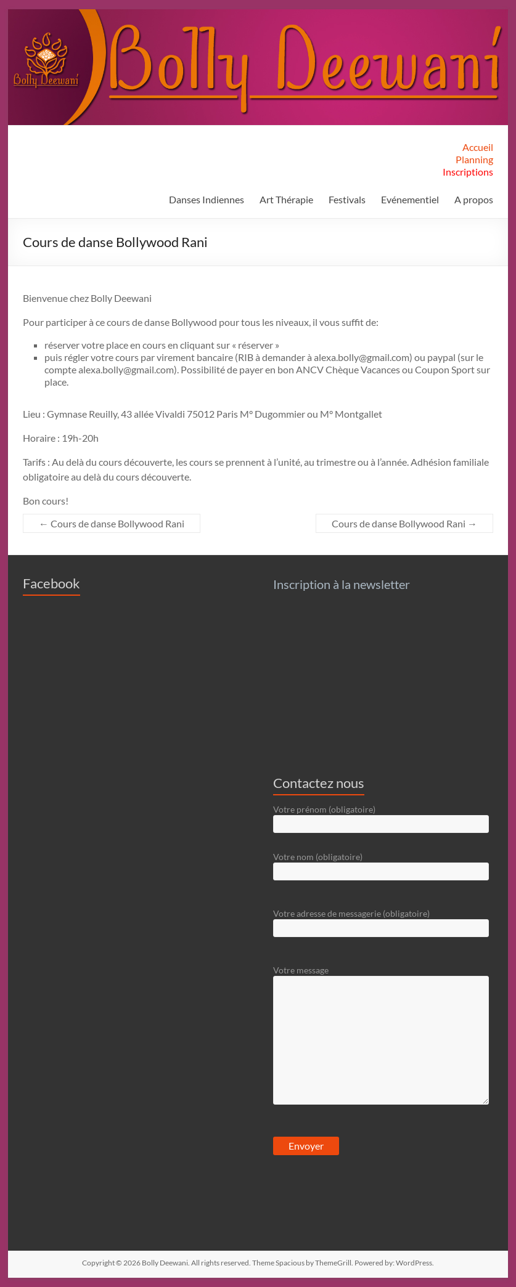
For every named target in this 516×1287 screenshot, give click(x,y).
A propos (473, 199)
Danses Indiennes (206, 199)
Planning (474, 159)
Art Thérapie (286, 199)
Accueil (477, 147)
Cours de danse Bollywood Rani (111, 523)
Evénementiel (410, 199)
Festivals (347, 199)
